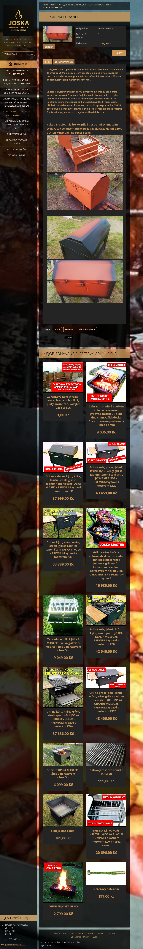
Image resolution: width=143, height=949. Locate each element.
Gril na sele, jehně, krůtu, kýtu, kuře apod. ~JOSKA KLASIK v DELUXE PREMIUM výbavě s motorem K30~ (106, 637)
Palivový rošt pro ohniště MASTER (106, 772)
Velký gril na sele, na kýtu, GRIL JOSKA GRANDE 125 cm (16, 113)
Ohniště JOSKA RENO (17, 134)
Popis (47, 61)
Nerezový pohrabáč (106, 889)
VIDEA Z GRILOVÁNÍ (86, 933)
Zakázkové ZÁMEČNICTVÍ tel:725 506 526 (16, 72)
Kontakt (112, 933)
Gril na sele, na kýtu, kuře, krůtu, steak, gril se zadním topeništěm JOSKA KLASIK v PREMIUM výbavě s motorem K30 (63, 483)
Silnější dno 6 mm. (63, 831)
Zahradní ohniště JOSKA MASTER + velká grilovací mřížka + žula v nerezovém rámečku (63, 644)
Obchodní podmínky (80, 937)
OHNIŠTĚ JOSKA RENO (63, 906)
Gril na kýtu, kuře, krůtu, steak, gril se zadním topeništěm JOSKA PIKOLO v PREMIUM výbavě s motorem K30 (63, 549)
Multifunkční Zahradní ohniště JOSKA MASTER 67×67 (17, 124)
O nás (71, 933)
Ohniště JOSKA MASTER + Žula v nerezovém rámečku (63, 773)
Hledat (32, 54)
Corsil (57, 329)
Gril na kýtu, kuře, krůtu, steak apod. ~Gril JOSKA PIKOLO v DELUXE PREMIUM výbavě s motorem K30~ (63, 719)
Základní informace (64, 61)
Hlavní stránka (49, 4)
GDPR (95, 937)
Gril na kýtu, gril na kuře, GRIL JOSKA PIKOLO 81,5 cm (16, 91)
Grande (69, 329)
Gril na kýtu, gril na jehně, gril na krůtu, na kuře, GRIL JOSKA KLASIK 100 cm (16, 102)
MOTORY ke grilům (16, 149)
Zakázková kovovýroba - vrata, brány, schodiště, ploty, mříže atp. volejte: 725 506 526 (63, 402)
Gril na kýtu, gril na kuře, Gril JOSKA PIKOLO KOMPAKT (16, 82)
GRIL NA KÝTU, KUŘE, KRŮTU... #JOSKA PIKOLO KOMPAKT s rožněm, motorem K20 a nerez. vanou (106, 838)
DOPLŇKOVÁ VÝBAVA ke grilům (16, 142)
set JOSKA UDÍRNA (16, 155)
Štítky (46, 329)
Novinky (101, 933)
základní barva (87, 329)
